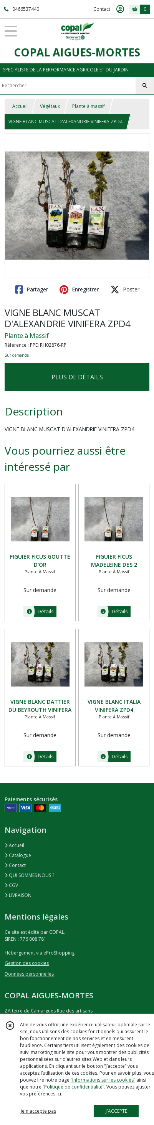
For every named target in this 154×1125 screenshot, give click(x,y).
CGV (11, 885)
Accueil (20, 106)
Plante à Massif (27, 335)
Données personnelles (29, 974)
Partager (31, 289)
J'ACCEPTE (116, 1111)
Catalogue (18, 855)
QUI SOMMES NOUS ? (29, 875)
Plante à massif (88, 106)
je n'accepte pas (38, 1111)
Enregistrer (79, 289)
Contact (101, 9)
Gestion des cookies (27, 963)
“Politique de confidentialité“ (73, 1087)
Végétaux (50, 106)
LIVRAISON (18, 895)
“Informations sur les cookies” (103, 1080)
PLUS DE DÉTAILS (77, 377)
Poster (124, 289)
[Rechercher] (145, 85)
